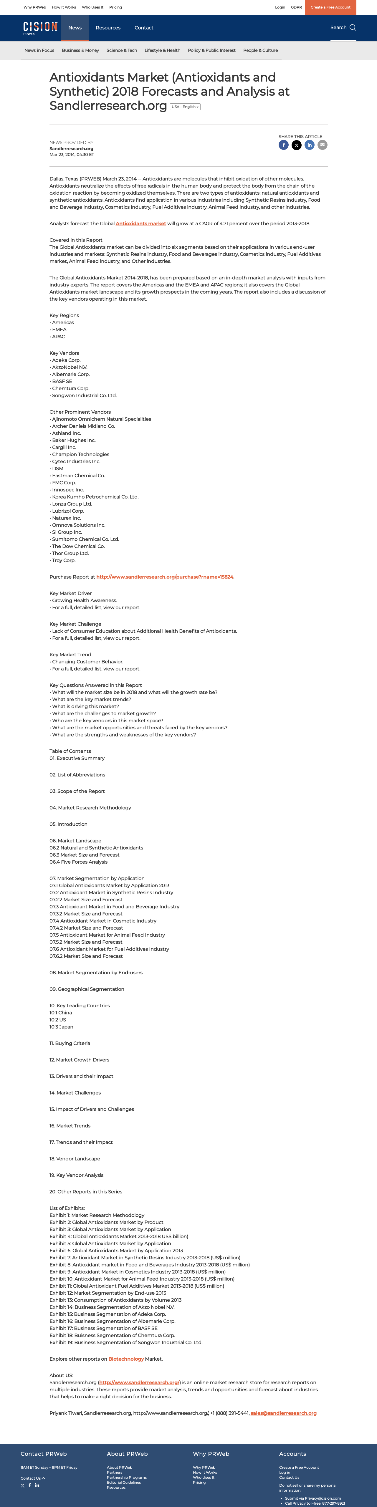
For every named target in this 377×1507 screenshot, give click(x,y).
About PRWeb (119, 1467)
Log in (284, 1472)
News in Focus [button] (39, 50)
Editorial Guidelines (124, 1482)
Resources (108, 28)
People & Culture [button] (260, 50)
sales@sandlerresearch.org (284, 1413)
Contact (144, 28)
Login (280, 7)
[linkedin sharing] (310, 145)
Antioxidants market (141, 223)
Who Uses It (92, 7)
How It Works (64, 7)
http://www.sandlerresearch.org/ (139, 1382)
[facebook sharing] (284, 145)
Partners (114, 1472)
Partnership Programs (127, 1477)
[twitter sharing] (297, 146)
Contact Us (33, 1478)
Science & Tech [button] (122, 50)
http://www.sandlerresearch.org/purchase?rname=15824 (164, 577)
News (75, 28)
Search (343, 27)
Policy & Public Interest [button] (212, 50)
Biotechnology (126, 1359)
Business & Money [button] (80, 50)
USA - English (185, 107)
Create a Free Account (330, 7)
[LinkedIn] (37, 1485)
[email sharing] (323, 145)
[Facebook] (29, 1485)
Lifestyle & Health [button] (162, 50)
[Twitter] (23, 1485)
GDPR (296, 7)
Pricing (115, 7)
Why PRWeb (35, 7)
